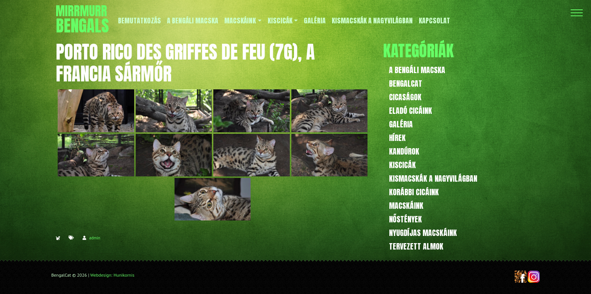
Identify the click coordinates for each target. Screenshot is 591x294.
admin (94, 237)
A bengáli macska (417, 70)
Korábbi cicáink (414, 192)
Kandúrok (404, 151)
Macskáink (406, 205)
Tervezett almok (416, 246)
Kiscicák (402, 165)
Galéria (401, 124)
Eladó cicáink (410, 110)
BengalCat (405, 83)
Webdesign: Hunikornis (112, 275)
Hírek (397, 138)
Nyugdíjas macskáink (423, 233)
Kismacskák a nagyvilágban (433, 178)
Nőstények (405, 219)
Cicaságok (405, 97)
